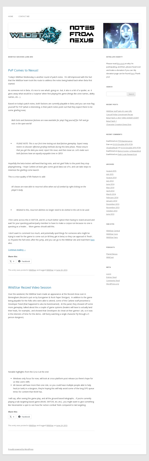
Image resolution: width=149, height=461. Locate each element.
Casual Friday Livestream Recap (119, 114)
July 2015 (109, 174)
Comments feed (113, 280)
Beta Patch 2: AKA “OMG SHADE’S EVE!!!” (122, 118)
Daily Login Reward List (127, 154)
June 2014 (110, 184)
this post (121, 63)
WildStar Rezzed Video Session (29, 287)
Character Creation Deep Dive (118, 124)
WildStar (32, 270)
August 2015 (111, 171)
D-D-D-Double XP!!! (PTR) (123, 144)
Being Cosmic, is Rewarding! (129, 151)
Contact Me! (24, 16)
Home (10, 16)
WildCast (110, 257)
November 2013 (112, 207)
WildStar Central (113, 230)
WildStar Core (112, 234)
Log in (108, 274)
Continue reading (17, 249)
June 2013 (110, 214)
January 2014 (111, 201)
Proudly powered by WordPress (20, 449)
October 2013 (111, 211)
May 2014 (110, 187)
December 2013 (112, 204)
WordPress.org (112, 284)
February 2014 (112, 197)
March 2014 (111, 194)
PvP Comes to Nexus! (23, 70)
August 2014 (111, 177)
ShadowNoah (112, 147)
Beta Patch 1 (111, 121)
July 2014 (109, 181)
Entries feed (111, 277)
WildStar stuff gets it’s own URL (119, 111)
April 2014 (110, 191)
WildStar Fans (112, 237)
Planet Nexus (111, 254)
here (93, 239)
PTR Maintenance (125, 141)
